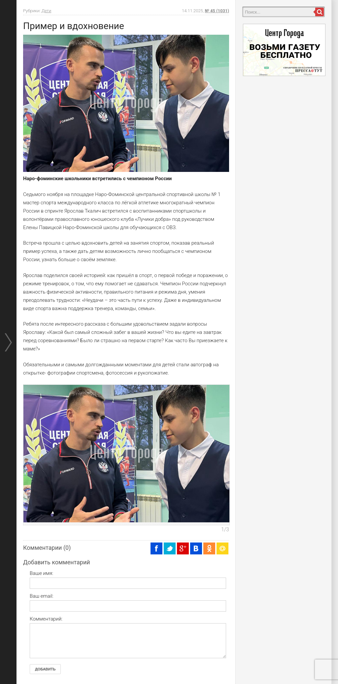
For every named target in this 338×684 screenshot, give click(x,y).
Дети (46, 10)
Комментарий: (46, 619)
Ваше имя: (41, 573)
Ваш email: (41, 596)
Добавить (45, 669)
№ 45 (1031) (217, 10)
